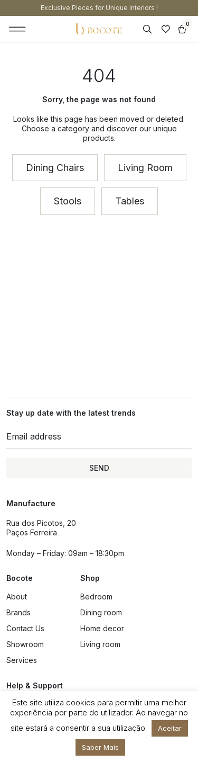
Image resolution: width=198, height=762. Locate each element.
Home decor (102, 628)
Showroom (25, 644)
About (16, 596)
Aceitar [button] (170, 728)
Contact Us (25, 628)
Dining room (101, 612)
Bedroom (96, 596)
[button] (17, 29)
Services (21, 660)
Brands (18, 612)
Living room (100, 644)
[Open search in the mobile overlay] (148, 29)
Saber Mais (100, 747)
